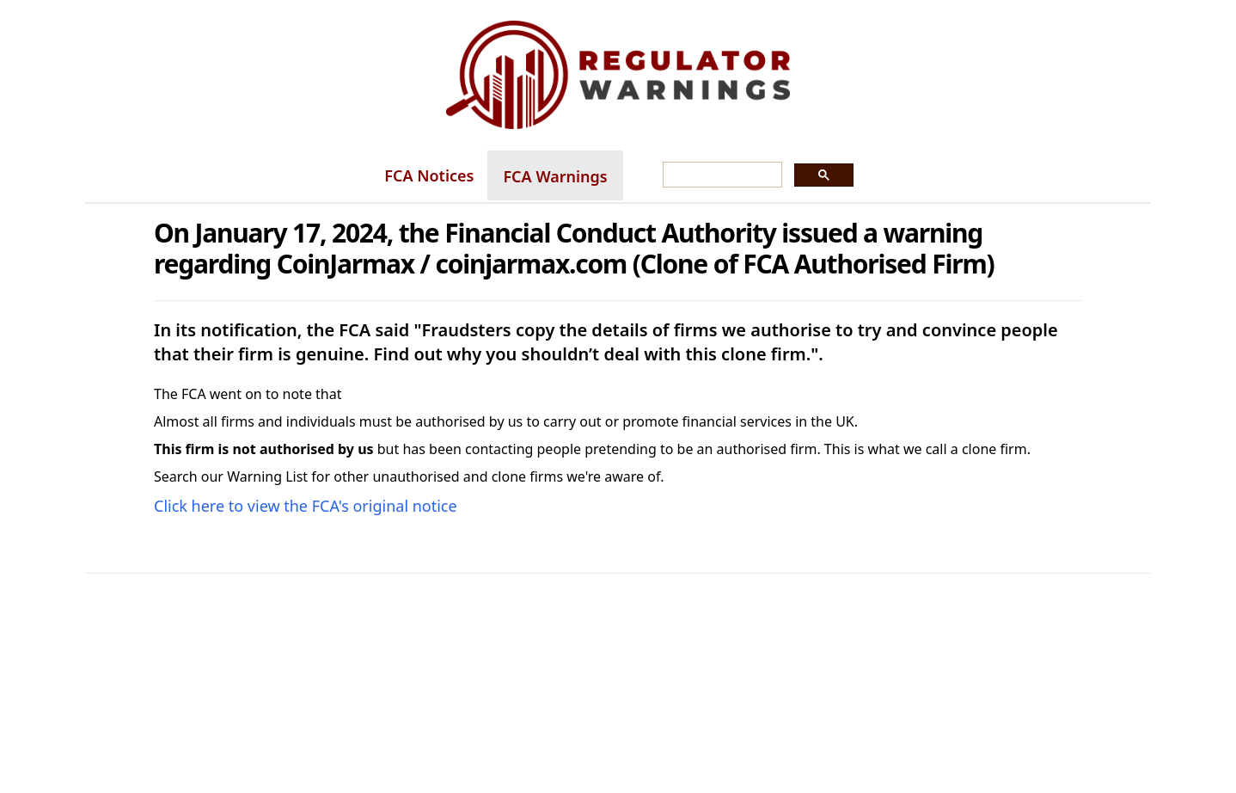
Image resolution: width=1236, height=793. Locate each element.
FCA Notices (429, 175)
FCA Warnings (555, 176)
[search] (720, 175)
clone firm (994, 449)
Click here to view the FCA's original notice (305, 505)
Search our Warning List (231, 476)
